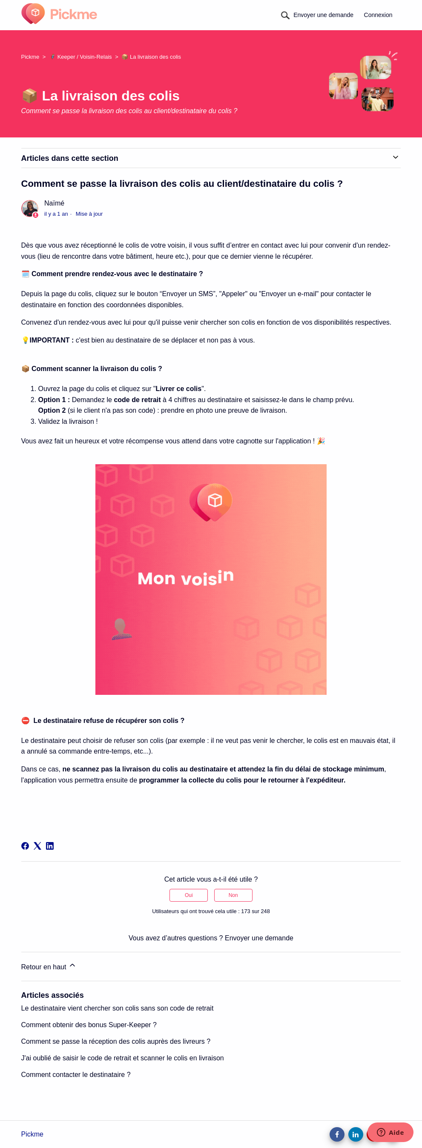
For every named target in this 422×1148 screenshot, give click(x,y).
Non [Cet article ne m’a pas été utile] (233, 895)
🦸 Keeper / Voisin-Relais (80, 57)
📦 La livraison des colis (151, 57)
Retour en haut (49, 966)
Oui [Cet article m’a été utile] (189, 895)
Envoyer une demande (323, 14)
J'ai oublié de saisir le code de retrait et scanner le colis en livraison (122, 1058)
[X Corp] (37, 846)
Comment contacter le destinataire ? (76, 1074)
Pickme (30, 57)
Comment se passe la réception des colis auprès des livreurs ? (116, 1041)
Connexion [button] (378, 14)
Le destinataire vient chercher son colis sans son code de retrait (117, 1008)
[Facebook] (25, 846)
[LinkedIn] (50, 846)
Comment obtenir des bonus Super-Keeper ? (89, 1024)
